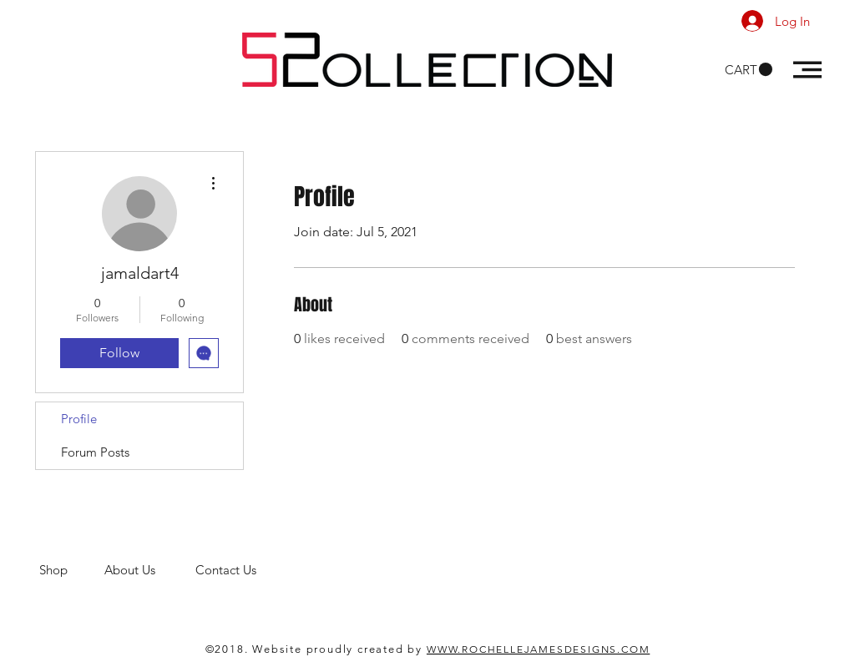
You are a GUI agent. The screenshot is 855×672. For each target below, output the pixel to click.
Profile (79, 419)
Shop (71, 570)
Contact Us (227, 570)
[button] (748, 70)
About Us (149, 570)
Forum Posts (95, 452)
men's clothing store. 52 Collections (138, 586)
